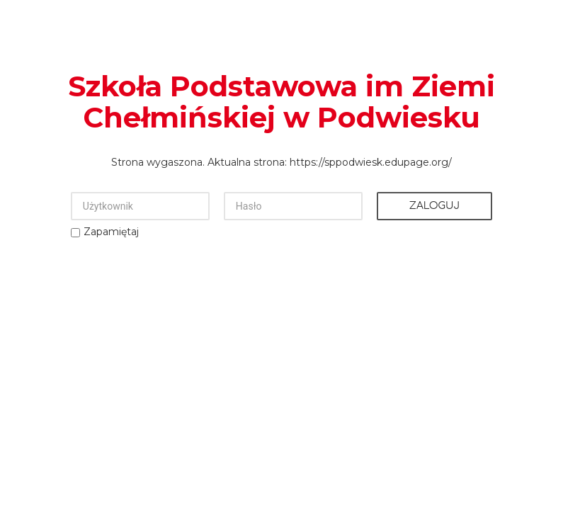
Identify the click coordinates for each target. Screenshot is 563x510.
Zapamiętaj (111, 231)
